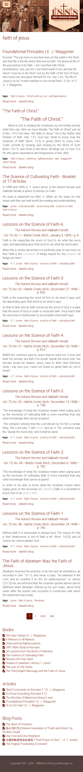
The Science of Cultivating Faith (23, 655)
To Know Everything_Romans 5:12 (25, 693)
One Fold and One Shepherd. (21, 736)
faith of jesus (18, 96)
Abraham (39, 600)
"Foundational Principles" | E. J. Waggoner (29, 701)
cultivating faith (26, 206)
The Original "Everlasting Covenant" (25, 744)
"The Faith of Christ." (21, 111)
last (52, 616)
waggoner (66, 158)
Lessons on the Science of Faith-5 (33, 278)
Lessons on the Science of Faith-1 (33, 513)
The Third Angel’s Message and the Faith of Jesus (34, 671)
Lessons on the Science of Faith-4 (33, 335)
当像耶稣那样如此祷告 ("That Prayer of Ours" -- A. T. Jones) (40, 740)
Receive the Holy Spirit (18, 659)
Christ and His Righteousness (21, 643)
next (43, 616)
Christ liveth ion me (36, 96)
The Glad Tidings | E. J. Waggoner (24, 635)
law (57, 158)
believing (31, 158)
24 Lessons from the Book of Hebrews (28, 651)
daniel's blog (26, 101)
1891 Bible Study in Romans (21, 647)
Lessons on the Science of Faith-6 (33, 224)
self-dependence (57, 96)
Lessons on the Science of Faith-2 (33, 452)
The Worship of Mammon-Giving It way (28, 697)
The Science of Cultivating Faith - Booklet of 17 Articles (39, 179)
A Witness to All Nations (18, 639)
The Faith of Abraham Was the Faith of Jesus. (37, 563)
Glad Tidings (9, 162)
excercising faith (45, 206)
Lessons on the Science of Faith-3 (33, 391)
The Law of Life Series (18, 667)
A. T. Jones (16, 263)
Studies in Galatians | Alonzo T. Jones (26, 663)
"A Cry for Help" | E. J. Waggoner (23, 705)
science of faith (64, 206)
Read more (9, 101)
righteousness (45, 158)
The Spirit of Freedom (17, 724)
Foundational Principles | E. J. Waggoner (38, 51)
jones (14, 206)
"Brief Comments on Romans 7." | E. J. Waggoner (34, 689)
